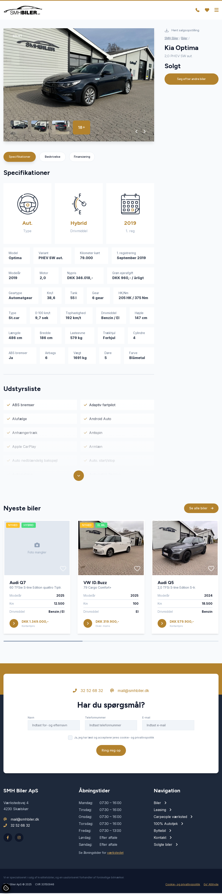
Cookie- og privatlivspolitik (182, 885)
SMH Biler (171, 39)
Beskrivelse (52, 157)
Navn (31, 718)
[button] (136, 132)
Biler (184, 39)
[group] (78, 85)
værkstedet (115, 853)
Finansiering (82, 157)
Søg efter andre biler (191, 80)
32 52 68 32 (88, 691)
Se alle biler (201, 509)
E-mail (146, 718)
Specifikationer (19, 157)
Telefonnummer (95, 718)
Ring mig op (111, 751)
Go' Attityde (211, 885)
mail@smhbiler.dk (129, 691)
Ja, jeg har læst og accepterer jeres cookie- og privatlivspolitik (114, 738)
